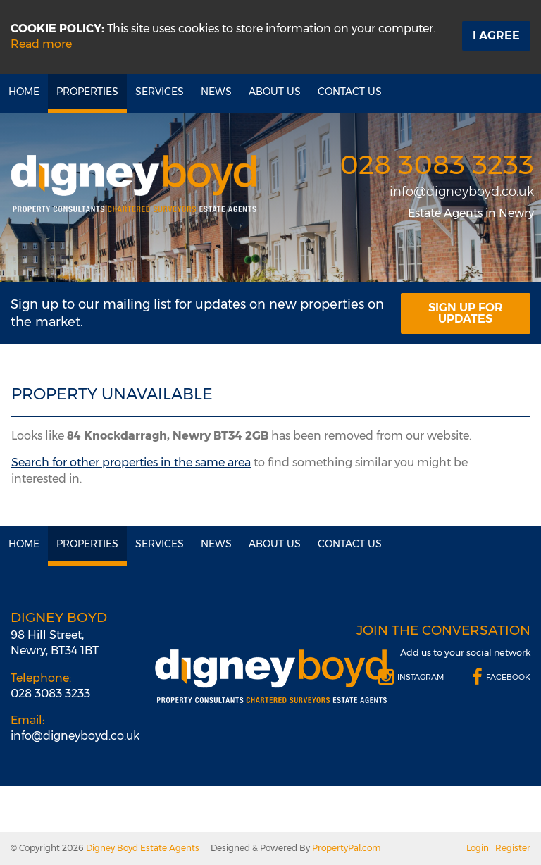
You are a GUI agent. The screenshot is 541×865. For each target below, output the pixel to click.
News (216, 91)
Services (159, 91)
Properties (87, 91)
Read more (41, 44)
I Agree (496, 35)
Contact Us (350, 91)
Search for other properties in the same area (131, 462)
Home (23, 91)
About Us (275, 91)
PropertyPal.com (346, 847)
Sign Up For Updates (465, 313)
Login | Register (498, 847)
